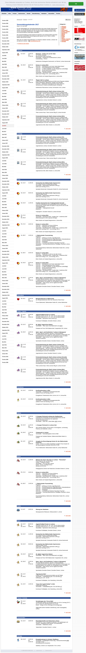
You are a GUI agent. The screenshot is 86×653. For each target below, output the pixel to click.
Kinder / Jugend (66, 31)
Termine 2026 (5, 20)
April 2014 (4, 239)
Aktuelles (4, 13)
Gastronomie (21, 13)
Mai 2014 (4, 236)
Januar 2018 (5, 108)
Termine (58, 13)
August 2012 (5, 298)
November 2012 (5, 289)
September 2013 (6, 260)
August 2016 (5, 157)
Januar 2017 (5, 143)
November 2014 (5, 219)
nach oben (68, 128)
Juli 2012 (4, 301)
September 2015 (6, 190)
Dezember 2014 (5, 216)
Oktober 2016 (5, 152)
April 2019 (4, 64)
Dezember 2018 (5, 76)
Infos (9, 13)
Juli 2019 (4, 55)
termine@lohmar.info (35, 41)
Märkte (63, 34)
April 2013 (4, 274)
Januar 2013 (5, 283)
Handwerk (43, 13)
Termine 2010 (5, 356)
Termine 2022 (5, 32)
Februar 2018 (5, 105)
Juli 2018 (4, 90)
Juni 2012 (4, 303)
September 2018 (6, 84)
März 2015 (4, 207)
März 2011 (4, 347)
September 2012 (6, 295)
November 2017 (5, 114)
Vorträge (64, 41)
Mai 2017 (4, 131)
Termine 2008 (5, 362)
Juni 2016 (4, 163)
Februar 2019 (5, 70)
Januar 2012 (5, 318)
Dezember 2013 (5, 251)
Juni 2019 (4, 58)
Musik (63, 35)
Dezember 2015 (5, 181)
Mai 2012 (4, 306)
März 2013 (4, 277)
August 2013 (5, 263)
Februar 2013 (5, 280)
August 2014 (5, 228)
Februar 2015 (5, 210)
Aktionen (64, 26)
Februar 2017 (5, 140)
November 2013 (5, 254)
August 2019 (5, 52)
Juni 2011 (4, 339)
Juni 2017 (4, 128)
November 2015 (5, 184)
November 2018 (5, 78)
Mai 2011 (4, 341)
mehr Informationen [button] (58, 5)
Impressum (39, 650)
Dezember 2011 (5, 321)
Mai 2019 (4, 61)
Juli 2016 (4, 160)
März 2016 (4, 172)
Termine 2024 (5, 26)
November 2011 (5, 324)
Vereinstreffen (65, 40)
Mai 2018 (4, 96)
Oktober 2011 (5, 327)
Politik (63, 36)
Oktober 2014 (5, 222)
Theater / (66, 39)
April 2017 (4, 134)
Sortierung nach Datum (23, 43)
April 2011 (4, 344)
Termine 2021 (5, 35)
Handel (28, 13)
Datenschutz (48, 650)
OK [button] (76, 4)
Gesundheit (51, 13)
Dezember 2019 (5, 40)
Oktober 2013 (5, 257)
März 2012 (4, 312)
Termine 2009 (5, 359)
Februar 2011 (5, 350)
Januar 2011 (5, 353)
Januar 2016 (5, 178)
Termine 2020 (5, 38)
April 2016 (4, 169)
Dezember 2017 (5, 111)
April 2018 (4, 99)
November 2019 (5, 43)
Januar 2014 (5, 248)
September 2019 (6, 49)
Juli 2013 (4, 265)
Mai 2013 (4, 271)
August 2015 (5, 192)
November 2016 (5, 149)
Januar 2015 (5, 213)
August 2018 (5, 87)
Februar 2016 (5, 175)
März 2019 (4, 67)
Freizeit (14, 13)
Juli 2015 (4, 195)
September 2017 (6, 119)
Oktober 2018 (5, 81)
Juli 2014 (4, 230)
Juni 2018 (4, 93)
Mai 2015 (4, 201)
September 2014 (6, 225)
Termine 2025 (5, 23)
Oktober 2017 (5, 116)
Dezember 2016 (5, 146)
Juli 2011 (4, 336)
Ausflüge (64, 27)
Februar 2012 (5, 315)
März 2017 (4, 137)
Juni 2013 (4, 268)
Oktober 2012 (5, 292)
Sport (63, 37)
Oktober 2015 (5, 187)
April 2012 (4, 309)
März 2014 (4, 242)
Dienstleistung (36, 13)
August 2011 (5, 333)
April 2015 (4, 204)
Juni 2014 (4, 233)
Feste (63, 29)
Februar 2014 (5, 245)
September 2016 (6, 154)
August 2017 (5, 122)
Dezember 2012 (5, 286)
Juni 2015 (4, 198)
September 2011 (6, 330)
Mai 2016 (4, 166)
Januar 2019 (5, 73)
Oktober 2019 (5, 46)
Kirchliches (64, 32)
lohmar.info (19, 19)
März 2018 (4, 102)
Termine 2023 (5, 29)
